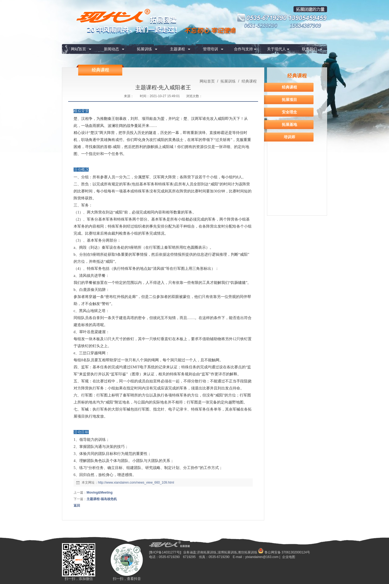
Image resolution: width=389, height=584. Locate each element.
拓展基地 (289, 124)
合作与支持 (243, 49)
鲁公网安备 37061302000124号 (284, 552)
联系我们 (309, 49)
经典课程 (248, 81)
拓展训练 (144, 49)
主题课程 (177, 49)
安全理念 (289, 112)
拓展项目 (289, 99)
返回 (77, 505)
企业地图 (288, 557)
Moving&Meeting (100, 492)
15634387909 (305, 25)
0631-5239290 (261, 25)
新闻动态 (111, 49)
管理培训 (210, 49)
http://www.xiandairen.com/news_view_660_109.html (136, 482)
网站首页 (78, 49)
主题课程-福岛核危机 (102, 499)
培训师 (289, 137)
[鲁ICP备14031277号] (164, 552)
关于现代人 (276, 49)
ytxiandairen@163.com (262, 557)
